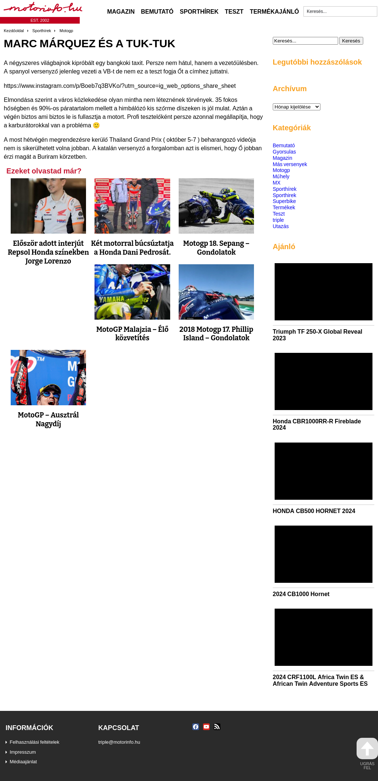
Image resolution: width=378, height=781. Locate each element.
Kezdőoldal (14, 31)
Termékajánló (274, 11)
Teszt (234, 11)
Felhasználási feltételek (34, 742)
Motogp (66, 31)
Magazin (121, 11)
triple (278, 220)
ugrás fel (367, 754)
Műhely (281, 176)
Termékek (284, 207)
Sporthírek (199, 11)
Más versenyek (290, 164)
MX (277, 182)
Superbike (284, 201)
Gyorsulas (284, 151)
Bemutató (157, 11)
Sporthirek (284, 195)
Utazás (281, 226)
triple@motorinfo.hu (119, 742)
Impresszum (23, 752)
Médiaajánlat (23, 761)
